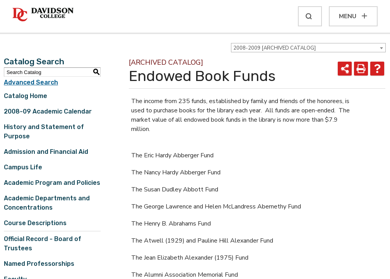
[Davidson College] (43, 15)
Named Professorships (39, 263)
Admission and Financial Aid (46, 151)
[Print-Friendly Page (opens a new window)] (361, 69)
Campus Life (23, 167)
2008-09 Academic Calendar (48, 111)
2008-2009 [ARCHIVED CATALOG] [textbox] (274, 48)
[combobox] (308, 47)
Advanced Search (31, 82)
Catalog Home (25, 96)
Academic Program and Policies (52, 182)
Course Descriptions (35, 223)
